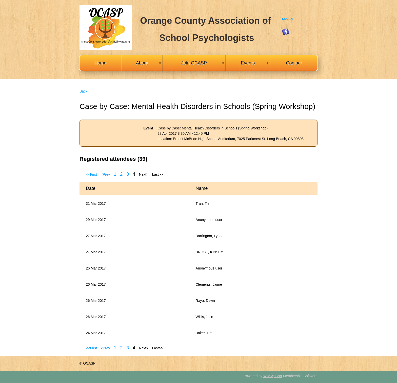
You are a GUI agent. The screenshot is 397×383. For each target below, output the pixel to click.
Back (83, 91)
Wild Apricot (272, 376)
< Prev (105, 174)
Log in (287, 18)
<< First (91, 174)
